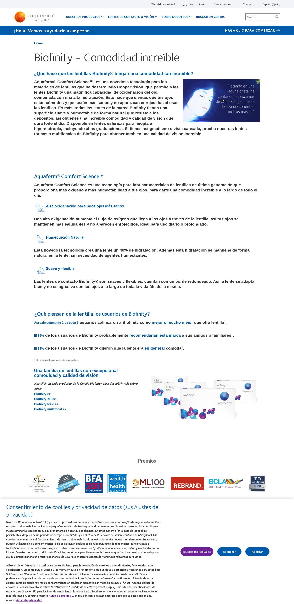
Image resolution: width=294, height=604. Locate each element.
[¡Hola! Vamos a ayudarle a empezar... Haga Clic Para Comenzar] (147, 30)
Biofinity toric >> (46, 404)
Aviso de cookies (60, 598)
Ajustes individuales (197, 553)
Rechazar (229, 553)
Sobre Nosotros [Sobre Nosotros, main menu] (175, 16)
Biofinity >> (42, 394)
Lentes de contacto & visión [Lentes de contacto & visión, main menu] (131, 16)
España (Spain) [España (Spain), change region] (271, 4)
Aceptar (257, 553)
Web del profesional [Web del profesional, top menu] (163, 4)
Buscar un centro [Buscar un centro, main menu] (210, 16)
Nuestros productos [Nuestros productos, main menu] (83, 16)
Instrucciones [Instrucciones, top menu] (197, 4)
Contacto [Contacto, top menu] (248, 4)
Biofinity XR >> (45, 399)
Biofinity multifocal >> (50, 409)
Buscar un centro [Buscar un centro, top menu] (224, 4)
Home (38, 42)
